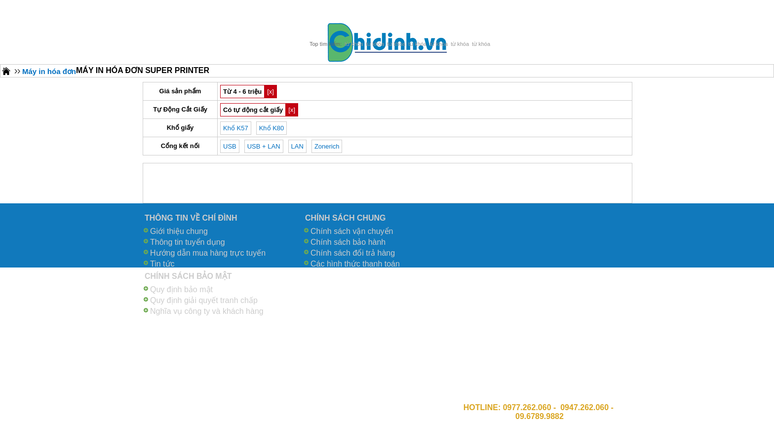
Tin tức (162, 264)
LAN (297, 146)
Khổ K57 (235, 128)
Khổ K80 (271, 128)
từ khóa (354, 44)
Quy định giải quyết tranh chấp (204, 300)
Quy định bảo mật (181, 289)
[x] (270, 91)
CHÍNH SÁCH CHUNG (345, 218)
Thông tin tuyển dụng (187, 242)
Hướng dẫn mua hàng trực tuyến (208, 253)
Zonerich (327, 146)
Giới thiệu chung (179, 231)
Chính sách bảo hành (348, 242)
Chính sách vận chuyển (351, 231)
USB (229, 146)
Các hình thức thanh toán (355, 264)
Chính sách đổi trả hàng (352, 253)
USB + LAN (263, 146)
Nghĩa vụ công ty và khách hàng (207, 311)
